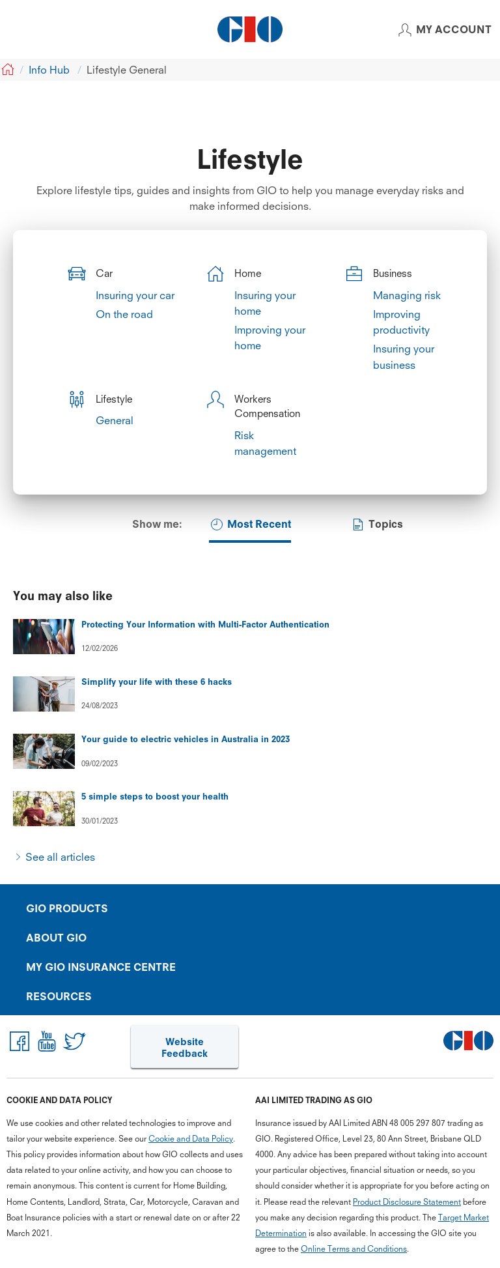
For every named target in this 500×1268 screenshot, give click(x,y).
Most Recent (250, 524)
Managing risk (407, 295)
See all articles (60, 856)
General (114, 420)
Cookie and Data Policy (190, 1137)
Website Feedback (184, 1046)
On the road (124, 314)
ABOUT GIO (56, 937)
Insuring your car (135, 295)
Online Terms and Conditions (354, 1248)
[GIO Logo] (250, 29)
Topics (376, 524)
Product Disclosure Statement (407, 1200)
